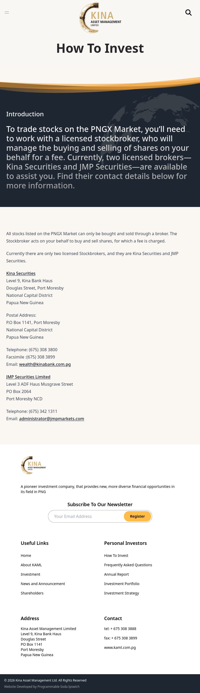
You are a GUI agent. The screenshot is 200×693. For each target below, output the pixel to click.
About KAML (31, 564)
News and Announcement (43, 583)
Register (137, 516)
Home (26, 555)
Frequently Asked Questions (128, 564)
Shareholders (32, 593)
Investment (30, 574)
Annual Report (116, 574)
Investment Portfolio (122, 583)
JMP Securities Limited (28, 377)
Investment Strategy (121, 593)
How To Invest (116, 555)
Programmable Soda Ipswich (59, 686)
